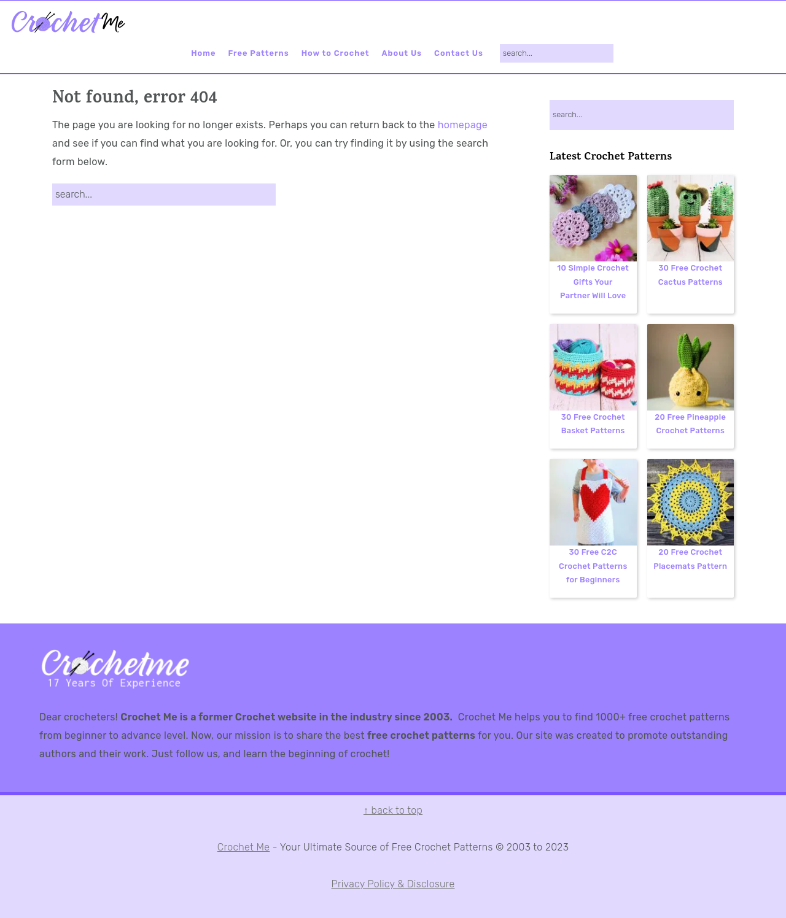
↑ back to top (393, 810)
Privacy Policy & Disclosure (393, 884)
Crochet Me (243, 847)
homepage (463, 125)
